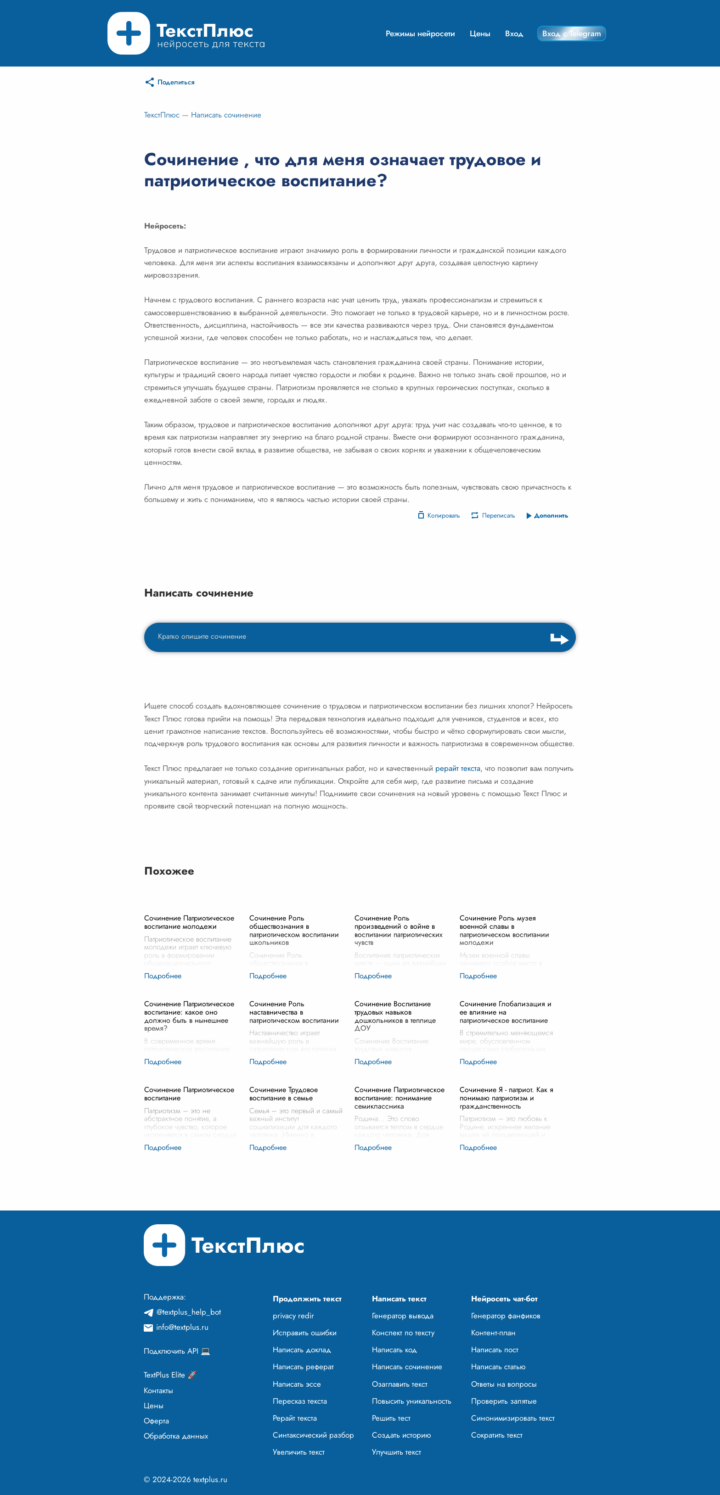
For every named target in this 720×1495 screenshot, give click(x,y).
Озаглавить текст (400, 1383)
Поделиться (176, 82)
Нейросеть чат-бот (504, 1298)
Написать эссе (297, 1383)
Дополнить (551, 515)
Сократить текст (497, 1434)
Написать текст (399, 1298)
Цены (480, 33)
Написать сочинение (226, 114)
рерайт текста (457, 768)
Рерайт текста (295, 1417)
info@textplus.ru (182, 1327)
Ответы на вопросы (504, 1383)
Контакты (158, 1390)
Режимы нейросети (420, 33)
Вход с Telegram (571, 33)
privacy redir (293, 1315)
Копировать (444, 515)
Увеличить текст (299, 1451)
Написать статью (498, 1366)
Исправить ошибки (305, 1332)
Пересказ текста (300, 1400)
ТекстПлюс (162, 114)
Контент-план (493, 1332)
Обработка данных (176, 1435)
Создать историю (401, 1434)
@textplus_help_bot (189, 1311)
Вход (514, 33)
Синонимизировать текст (513, 1417)
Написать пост (494, 1349)
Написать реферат (303, 1366)
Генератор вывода (402, 1315)
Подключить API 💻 (177, 1350)
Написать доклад (302, 1349)
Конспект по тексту (403, 1332)
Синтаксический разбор (313, 1434)
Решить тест (391, 1417)
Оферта (156, 1420)
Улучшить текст (396, 1451)
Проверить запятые (504, 1400)
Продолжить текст (307, 1298)
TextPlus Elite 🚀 (170, 1374)
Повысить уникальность (411, 1400)
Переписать (498, 515)
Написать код (394, 1349)
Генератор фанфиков (505, 1315)
